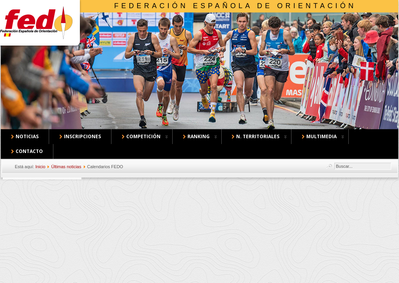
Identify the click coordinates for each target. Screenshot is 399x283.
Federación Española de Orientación (235, 6)
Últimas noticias (66, 166)
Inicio (40, 166)
